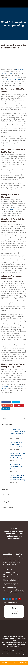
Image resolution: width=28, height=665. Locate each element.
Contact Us (21, 652)
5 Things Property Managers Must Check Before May (17, 466)
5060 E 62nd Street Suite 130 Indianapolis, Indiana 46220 (11, 580)
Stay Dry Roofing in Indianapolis (10, 79)
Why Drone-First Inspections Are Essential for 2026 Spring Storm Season (17, 432)
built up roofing (20, 69)
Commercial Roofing (19, 650)
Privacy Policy (16, 644)
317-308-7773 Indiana (10, 572)
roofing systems (13, 209)
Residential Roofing (7, 650)
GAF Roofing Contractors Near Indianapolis (14, 654)
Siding (5, 652)
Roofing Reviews (12, 652)
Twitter (16, 402)
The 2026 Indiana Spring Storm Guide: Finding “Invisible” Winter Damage (18, 477)
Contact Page (5, 386)
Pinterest (18, 405)
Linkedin (6, 408)
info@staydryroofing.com (10, 584)
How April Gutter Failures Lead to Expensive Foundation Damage (17, 456)
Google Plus (7, 405)
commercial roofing (7, 73)
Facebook (6, 402)
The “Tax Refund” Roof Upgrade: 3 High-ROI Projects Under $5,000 (16, 445)
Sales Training (18, 646)
